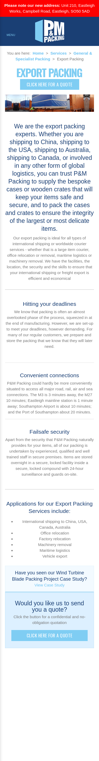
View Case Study (50, 585)
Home (38, 53)
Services (58, 53)
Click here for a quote (50, 84)
